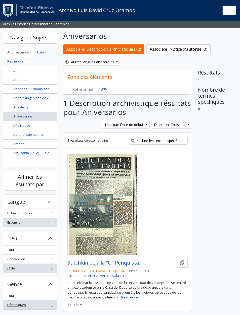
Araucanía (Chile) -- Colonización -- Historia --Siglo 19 (52, 153)
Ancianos (20, 79)
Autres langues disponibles (90, 61)
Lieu (12, 238)
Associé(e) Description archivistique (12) (103, 49)
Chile (30, 269)
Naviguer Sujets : (30, 37)
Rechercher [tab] (16, 61)
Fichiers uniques (30, 214)
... (14, 70)
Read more (129, 297)
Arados (18, 144)
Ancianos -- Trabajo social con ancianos (43, 89)
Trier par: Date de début (124, 124)
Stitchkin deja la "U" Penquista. (103, 263)
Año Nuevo (21, 125)
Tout (10, 249)
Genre (14, 284)
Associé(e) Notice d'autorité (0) (178, 49)
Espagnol (30, 223)
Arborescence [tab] (18, 52)
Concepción (30, 260)
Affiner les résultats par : (30, 180)
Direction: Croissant (170, 124)
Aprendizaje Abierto (28, 134)
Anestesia (21, 107)
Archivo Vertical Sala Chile (107, 275)
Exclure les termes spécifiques (158, 140)
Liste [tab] (40, 52)
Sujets (102, 88)
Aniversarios (23, 116)
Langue (16, 201)
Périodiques (30, 305)
